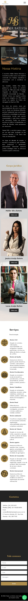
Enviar (14, 584)
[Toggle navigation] (25, 2)
